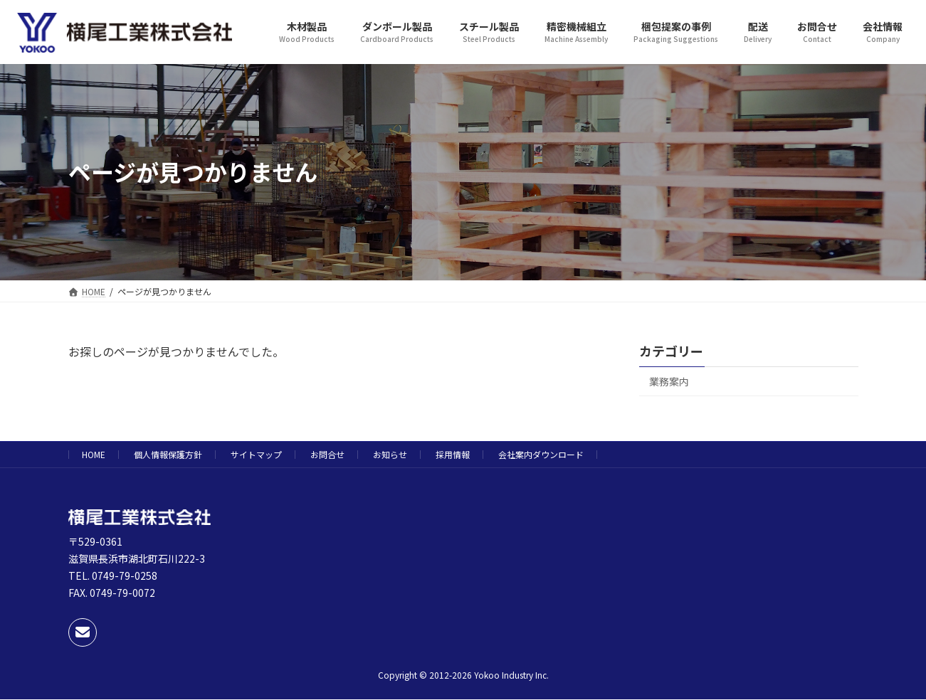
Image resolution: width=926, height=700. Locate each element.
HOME (93, 454)
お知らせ (390, 454)
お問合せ (327, 454)
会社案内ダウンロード (541, 454)
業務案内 (669, 381)
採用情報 (453, 454)
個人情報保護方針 (168, 454)
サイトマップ (256, 454)
